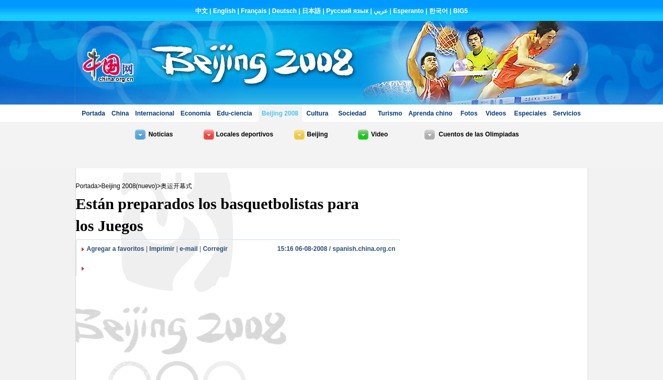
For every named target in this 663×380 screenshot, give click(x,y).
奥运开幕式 (176, 186)
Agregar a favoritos (115, 248)
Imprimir (161, 248)
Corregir (215, 248)
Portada (87, 186)
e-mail (188, 248)
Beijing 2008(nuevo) (130, 186)
